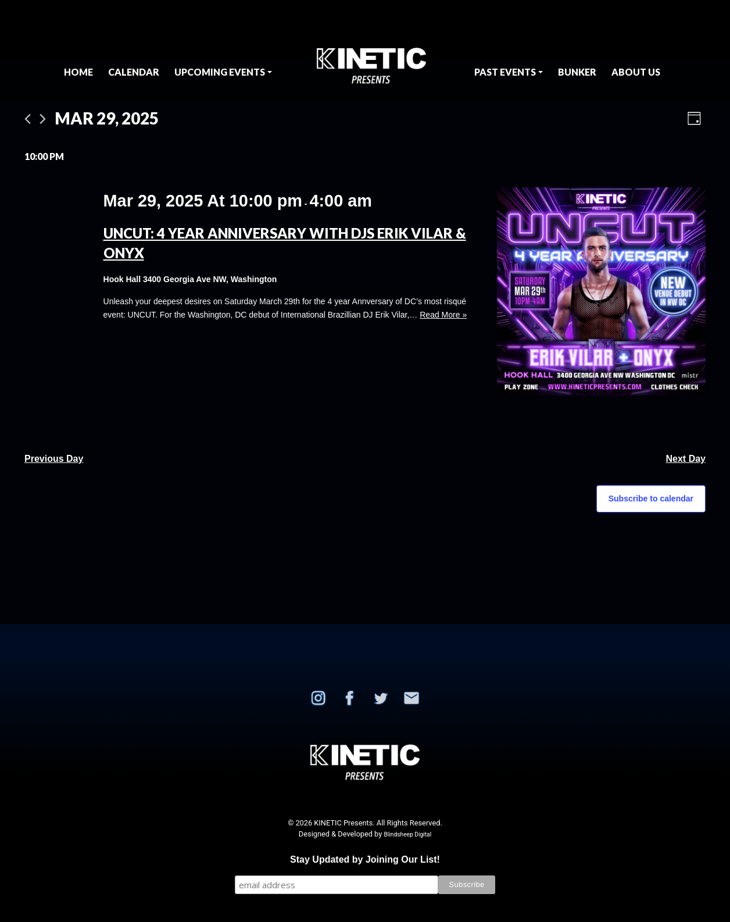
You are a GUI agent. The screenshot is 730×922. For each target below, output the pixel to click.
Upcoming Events (219, 71)
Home (78, 71)
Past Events (505, 71)
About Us (635, 71)
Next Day (686, 459)
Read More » (443, 314)
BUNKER (577, 71)
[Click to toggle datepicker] (107, 118)
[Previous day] (27, 118)
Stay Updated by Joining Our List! (365, 859)
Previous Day (53, 459)
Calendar (133, 71)
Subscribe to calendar (651, 498)
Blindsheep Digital (407, 834)
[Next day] (43, 118)
